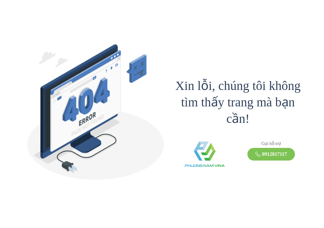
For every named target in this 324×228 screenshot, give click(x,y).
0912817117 (271, 154)
